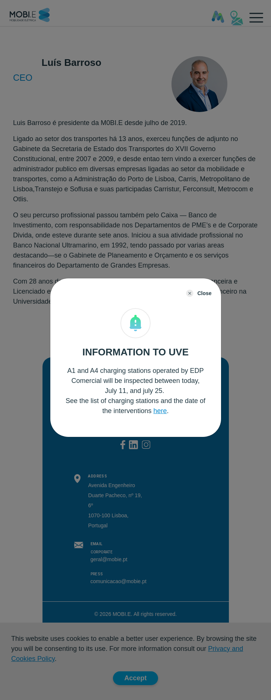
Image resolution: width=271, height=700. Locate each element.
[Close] (198, 293)
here (160, 411)
